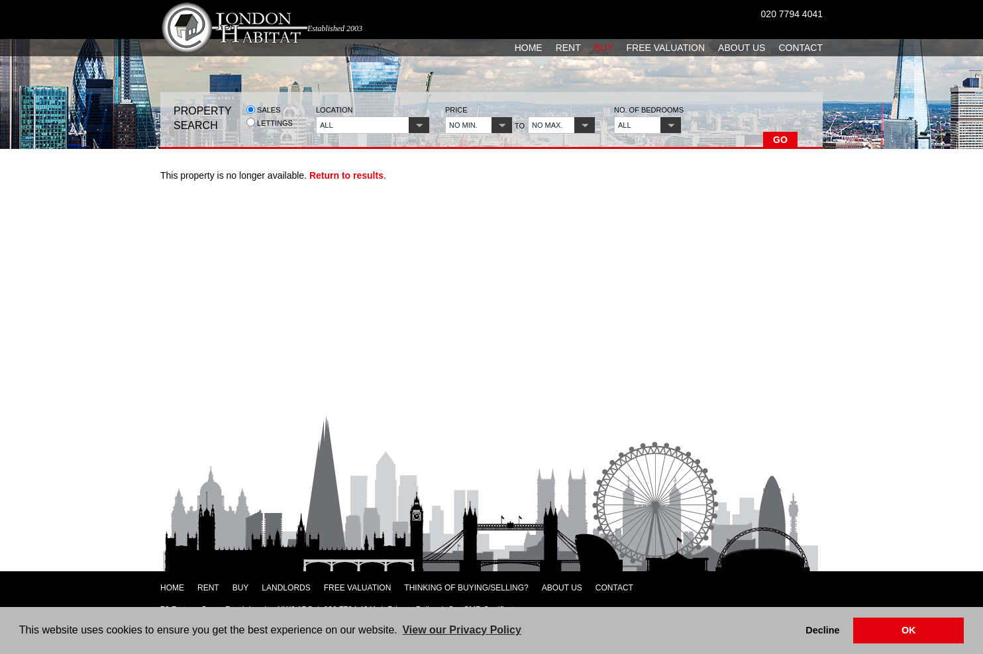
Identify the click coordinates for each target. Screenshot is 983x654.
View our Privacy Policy (461, 629)
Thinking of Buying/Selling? (466, 587)
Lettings (269, 122)
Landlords (286, 587)
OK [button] (909, 630)
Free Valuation (666, 47)
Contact (800, 47)
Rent (568, 47)
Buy (603, 47)
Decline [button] (822, 630)
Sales (263, 109)
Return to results (346, 175)
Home (529, 47)
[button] (373, 125)
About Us (741, 47)
